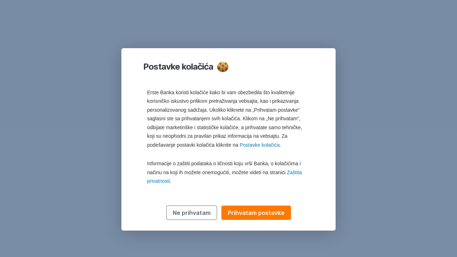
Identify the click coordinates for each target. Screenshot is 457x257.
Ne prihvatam (192, 212)
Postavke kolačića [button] (260, 145)
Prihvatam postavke (256, 212)
